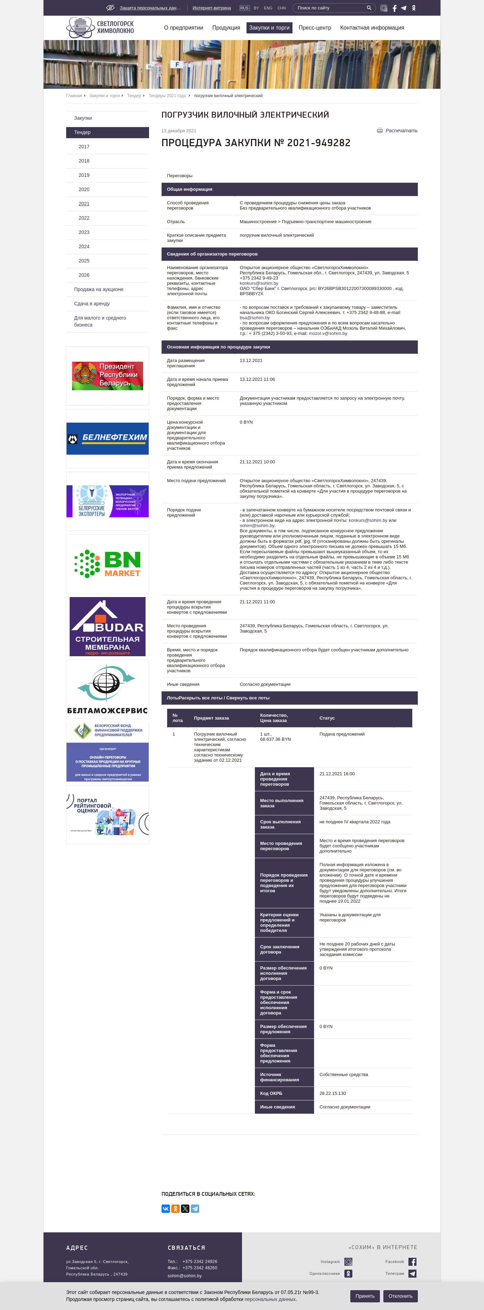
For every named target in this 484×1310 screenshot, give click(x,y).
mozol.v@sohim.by (328, 333)
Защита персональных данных (151, 7)
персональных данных (270, 1299)
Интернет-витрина (212, 7)
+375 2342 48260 (200, 1267)
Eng (268, 8)
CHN (282, 8)
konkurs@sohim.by (259, 283)
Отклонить (401, 1296)
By (256, 8)
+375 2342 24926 (200, 1261)
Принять (365, 1296)
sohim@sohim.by (257, 525)
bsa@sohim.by (255, 317)
